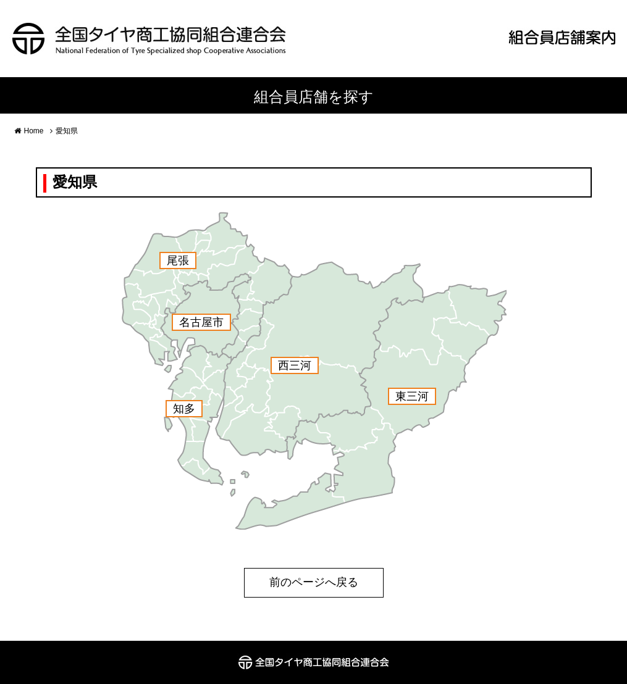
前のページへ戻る (313, 582)
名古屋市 (201, 322)
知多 (184, 408)
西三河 (294, 365)
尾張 (178, 260)
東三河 (412, 396)
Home (34, 131)
